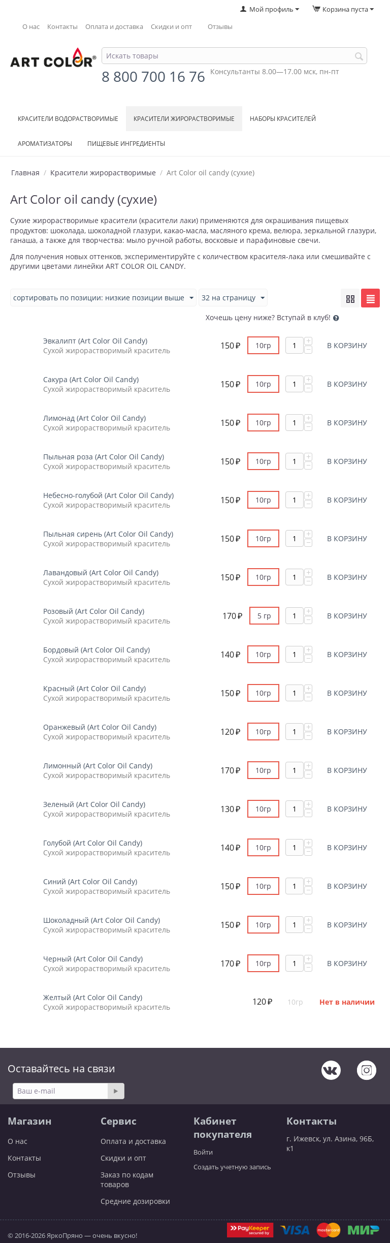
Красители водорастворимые (68, 118)
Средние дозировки (135, 1201)
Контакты (62, 26)
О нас (31, 26)
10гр (263, 345)
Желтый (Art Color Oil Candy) (92, 997)
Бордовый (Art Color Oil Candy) (96, 650)
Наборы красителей (283, 118)
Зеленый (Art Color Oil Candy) (94, 804)
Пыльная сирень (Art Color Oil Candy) (108, 534)
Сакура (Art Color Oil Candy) (91, 379)
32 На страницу (233, 298)
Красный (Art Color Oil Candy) (94, 688)
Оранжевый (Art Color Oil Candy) (99, 727)
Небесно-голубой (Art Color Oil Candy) (108, 495)
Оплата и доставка (114, 26)
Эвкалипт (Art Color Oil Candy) (95, 341)
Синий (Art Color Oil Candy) (90, 881)
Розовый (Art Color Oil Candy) (93, 611)
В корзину (347, 345)
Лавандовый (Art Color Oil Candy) (100, 572)
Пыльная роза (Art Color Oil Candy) (103, 456)
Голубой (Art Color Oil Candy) (92, 843)
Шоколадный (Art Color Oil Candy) (101, 920)
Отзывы (220, 26)
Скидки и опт (171, 26)
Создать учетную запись (232, 1166)
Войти (203, 1152)
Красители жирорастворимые (184, 118)
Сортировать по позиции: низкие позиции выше (103, 298)
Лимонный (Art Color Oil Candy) (97, 765)
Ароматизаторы (45, 143)
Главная (25, 172)
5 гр (264, 615)
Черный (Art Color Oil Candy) (93, 959)
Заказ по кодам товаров (127, 1179)
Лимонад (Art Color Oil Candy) (94, 418)
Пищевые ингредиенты (126, 143)
